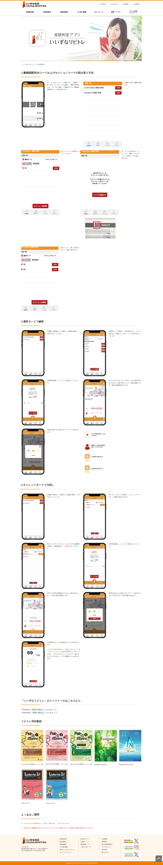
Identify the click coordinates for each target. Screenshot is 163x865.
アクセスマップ (106, 847)
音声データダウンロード (67, 849)
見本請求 (103, 4)
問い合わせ (114, 4)
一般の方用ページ (86, 847)
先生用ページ (85, 839)
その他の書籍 (81, 12)
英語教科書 (30, 12)
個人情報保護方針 (107, 844)
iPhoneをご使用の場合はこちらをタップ (39, 710)
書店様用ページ (85, 844)
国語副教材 (64, 12)
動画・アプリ (116, 12)
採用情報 (126, 4)
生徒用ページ (85, 841)
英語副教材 (47, 12)
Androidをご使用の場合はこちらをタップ (39, 713)
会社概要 (136, 4)
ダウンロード (98, 12)
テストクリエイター (66, 852)
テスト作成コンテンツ (133, 11)
